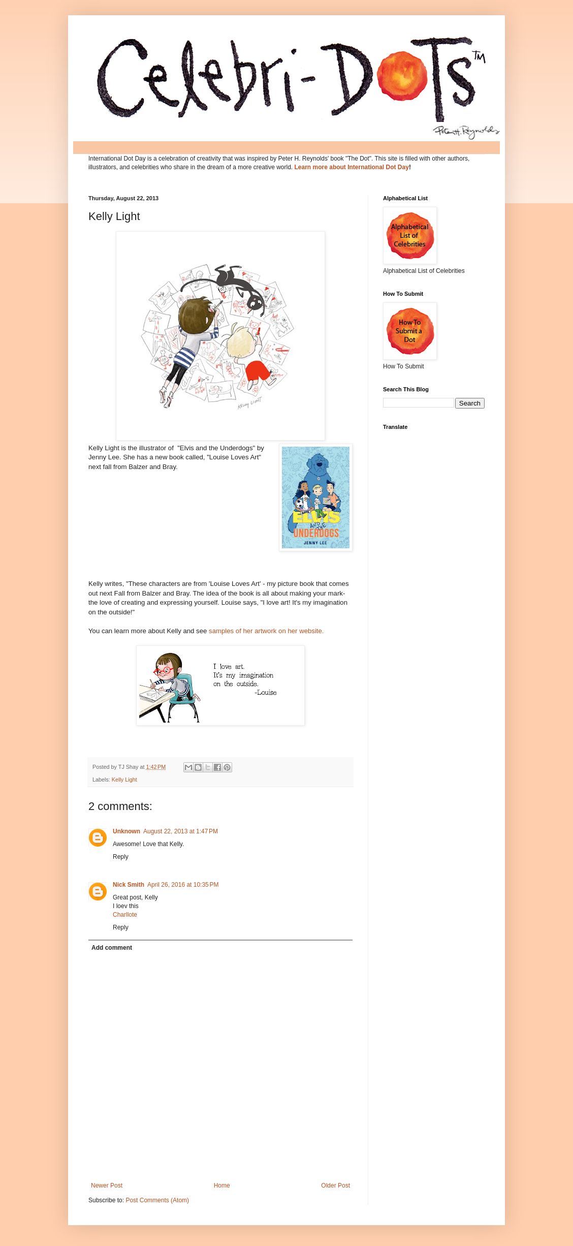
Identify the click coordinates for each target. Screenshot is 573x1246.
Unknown (126, 831)
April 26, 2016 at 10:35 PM (182, 884)
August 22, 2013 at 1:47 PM (180, 831)
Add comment (111, 947)
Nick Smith (128, 884)
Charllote (125, 914)
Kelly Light (124, 779)
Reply (121, 856)
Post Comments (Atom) (157, 1200)
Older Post (335, 1185)
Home (222, 1185)
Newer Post (106, 1185)
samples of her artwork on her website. (266, 631)
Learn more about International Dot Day (352, 167)
